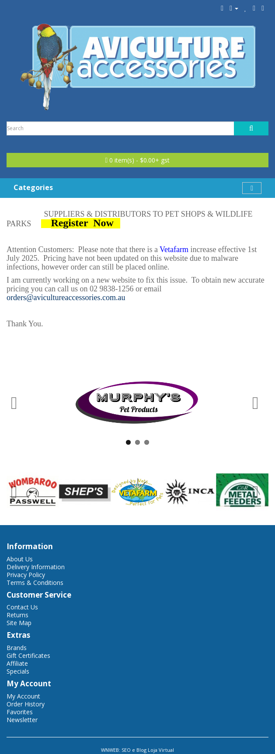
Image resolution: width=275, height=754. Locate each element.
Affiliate (17, 663)
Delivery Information (36, 567)
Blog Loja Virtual (155, 750)
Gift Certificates (28, 655)
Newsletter (22, 720)
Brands (17, 647)
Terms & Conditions (35, 582)
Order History (26, 704)
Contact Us (22, 607)
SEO (126, 750)
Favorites (20, 712)
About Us (20, 559)
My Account (23, 696)
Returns (17, 615)
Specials (18, 671)
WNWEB (110, 750)
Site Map (19, 623)
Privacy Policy (26, 575)
